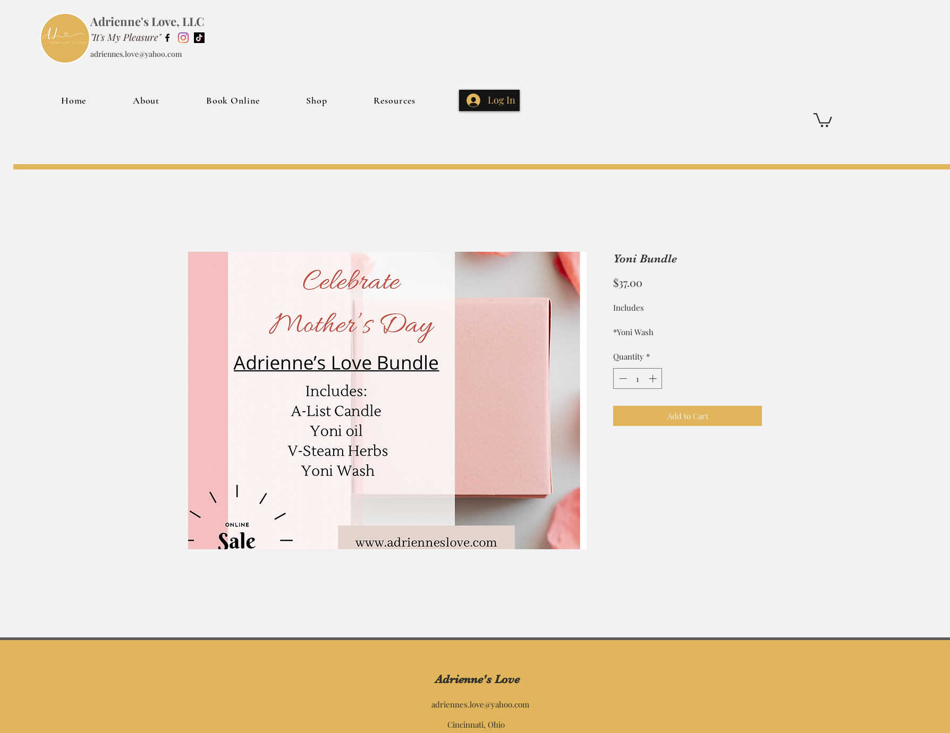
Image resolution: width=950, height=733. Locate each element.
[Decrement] (622, 378)
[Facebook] (167, 37)
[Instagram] (183, 37)
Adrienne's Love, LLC (147, 21)
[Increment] (654, 378)
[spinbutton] (638, 378)
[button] (822, 119)
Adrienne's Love (477, 679)
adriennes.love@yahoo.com (136, 54)
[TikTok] (199, 37)
